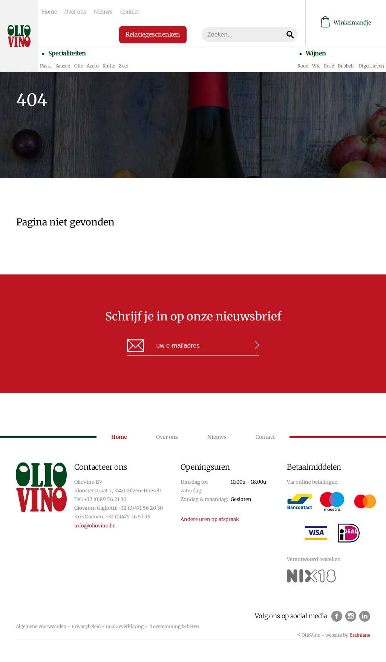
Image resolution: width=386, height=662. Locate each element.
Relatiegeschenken (153, 34)
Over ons (75, 11)
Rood (302, 66)
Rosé (329, 66)
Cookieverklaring (125, 626)
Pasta (46, 66)
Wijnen (316, 53)
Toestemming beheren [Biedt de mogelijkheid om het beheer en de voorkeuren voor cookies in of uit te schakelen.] (174, 626)
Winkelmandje (346, 22)
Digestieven (371, 66)
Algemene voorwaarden (41, 626)
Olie (78, 66)
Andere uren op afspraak (210, 519)
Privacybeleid (86, 626)
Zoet (124, 66)
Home (49, 11)
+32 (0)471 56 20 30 (140, 508)
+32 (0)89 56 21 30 (105, 499)
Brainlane (359, 635)
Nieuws (103, 11)
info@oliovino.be (94, 526)
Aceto (93, 66)
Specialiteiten (67, 53)
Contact (129, 11)
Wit (316, 66)
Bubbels (346, 66)
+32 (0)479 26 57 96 (128, 516)
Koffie (109, 66)
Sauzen (62, 66)
